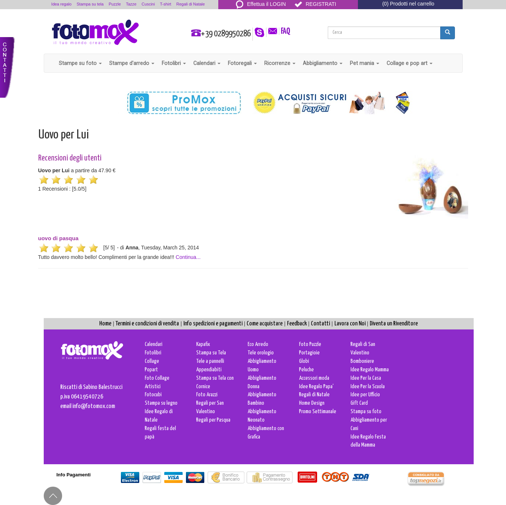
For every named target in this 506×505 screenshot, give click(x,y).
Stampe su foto (80, 63)
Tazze (131, 4)
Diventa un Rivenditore (394, 324)
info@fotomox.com (93, 406)
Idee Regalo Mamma (370, 369)
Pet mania (364, 63)
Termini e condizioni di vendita (147, 324)
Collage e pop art (410, 63)
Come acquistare (265, 324)
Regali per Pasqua (213, 420)
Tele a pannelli (210, 361)
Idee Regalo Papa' (316, 386)
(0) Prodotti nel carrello (408, 4)
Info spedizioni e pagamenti (213, 324)
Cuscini (148, 4)
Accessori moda (314, 378)
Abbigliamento (322, 63)
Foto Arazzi (207, 394)
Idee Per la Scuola (368, 386)
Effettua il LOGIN (261, 4)
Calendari (206, 63)
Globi (304, 361)
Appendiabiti (209, 369)
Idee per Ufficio (365, 394)
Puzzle (115, 4)
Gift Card (359, 403)
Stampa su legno (161, 403)
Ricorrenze (279, 63)
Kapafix (203, 344)
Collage (152, 361)
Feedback (297, 324)
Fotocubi (153, 394)
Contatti (320, 324)
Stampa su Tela (211, 353)
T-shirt (165, 4)
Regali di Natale (190, 4)
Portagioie (309, 353)
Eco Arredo (258, 344)
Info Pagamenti (74, 474)
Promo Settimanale (317, 411)
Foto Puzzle (310, 344)
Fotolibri (174, 63)
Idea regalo (61, 4)
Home (105, 324)
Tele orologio (261, 353)
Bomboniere (362, 361)
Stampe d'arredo (131, 63)
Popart (151, 369)
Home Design (311, 403)
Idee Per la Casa (366, 378)
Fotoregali (242, 63)
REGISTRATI (315, 4)
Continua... (188, 257)
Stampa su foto (366, 411)
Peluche (306, 369)
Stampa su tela (90, 4)
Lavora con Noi (350, 324)
